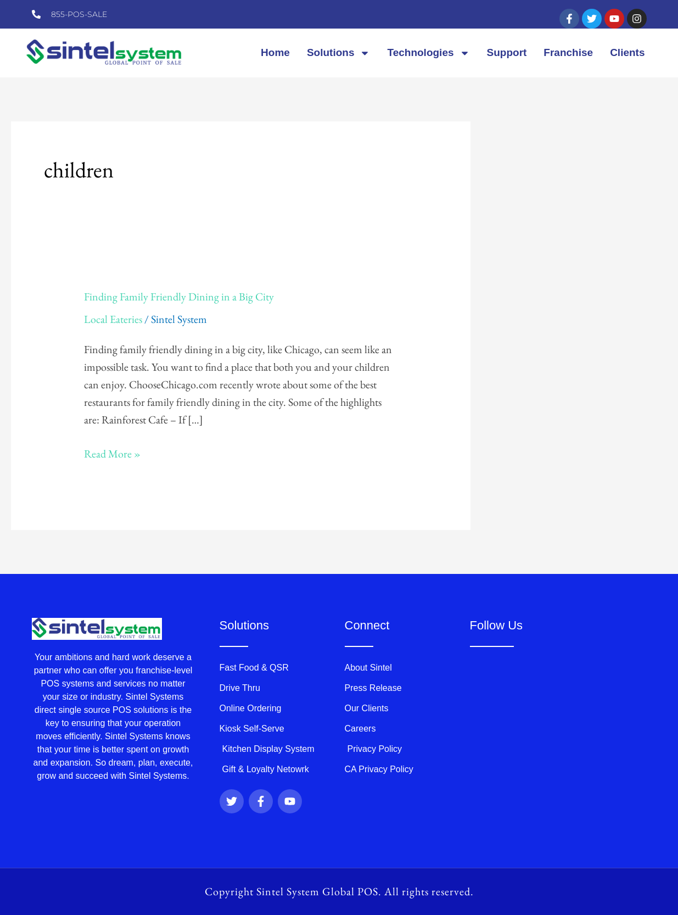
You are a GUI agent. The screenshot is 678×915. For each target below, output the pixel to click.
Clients (627, 52)
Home (275, 52)
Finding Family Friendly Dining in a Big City (179, 296)
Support (507, 52)
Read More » (112, 453)
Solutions (339, 53)
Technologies (428, 53)
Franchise (568, 52)
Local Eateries (113, 319)
